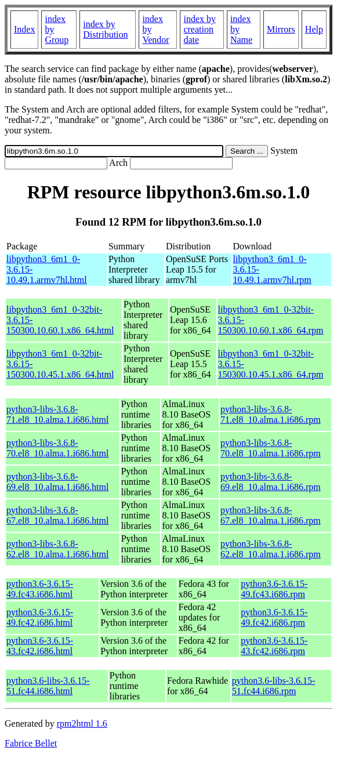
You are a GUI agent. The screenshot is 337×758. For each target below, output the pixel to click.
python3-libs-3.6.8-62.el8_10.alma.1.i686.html (57, 549)
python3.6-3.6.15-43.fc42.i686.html (39, 646)
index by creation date (199, 29)
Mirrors (281, 29)
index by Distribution (105, 29)
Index (24, 29)
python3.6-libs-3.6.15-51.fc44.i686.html (48, 686)
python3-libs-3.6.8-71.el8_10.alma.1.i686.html (57, 414)
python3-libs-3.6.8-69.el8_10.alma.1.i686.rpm (270, 482)
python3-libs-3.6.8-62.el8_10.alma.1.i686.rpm (270, 549)
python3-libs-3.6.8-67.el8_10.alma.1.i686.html (57, 515)
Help (314, 29)
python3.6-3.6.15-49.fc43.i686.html (39, 589)
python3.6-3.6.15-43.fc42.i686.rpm (274, 646)
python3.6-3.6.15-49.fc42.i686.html (39, 617)
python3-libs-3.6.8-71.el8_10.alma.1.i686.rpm (270, 414)
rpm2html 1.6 (82, 723)
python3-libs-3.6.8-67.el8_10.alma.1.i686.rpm (270, 515)
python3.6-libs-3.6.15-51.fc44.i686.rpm (274, 686)
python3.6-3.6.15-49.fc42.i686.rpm (274, 617)
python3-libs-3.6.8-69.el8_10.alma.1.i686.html (57, 482)
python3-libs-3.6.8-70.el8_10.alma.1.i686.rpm (270, 448)
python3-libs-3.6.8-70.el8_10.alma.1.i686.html (57, 448)
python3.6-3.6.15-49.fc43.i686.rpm (274, 589)
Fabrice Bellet (31, 743)
